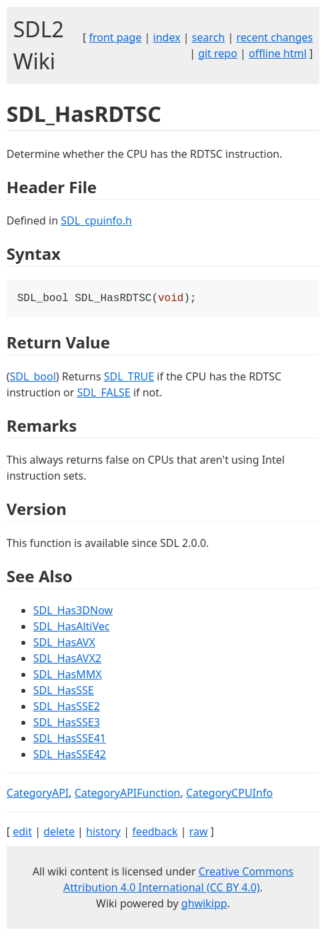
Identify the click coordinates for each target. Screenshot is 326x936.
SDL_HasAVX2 (67, 659)
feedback (154, 832)
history (103, 832)
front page (115, 37)
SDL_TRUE (129, 377)
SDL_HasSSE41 (69, 739)
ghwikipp (204, 904)
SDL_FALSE (103, 393)
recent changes (274, 37)
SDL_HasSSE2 (66, 707)
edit (22, 832)
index (167, 37)
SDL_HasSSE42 (69, 755)
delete (59, 832)
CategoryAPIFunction (128, 794)
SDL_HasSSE (63, 691)
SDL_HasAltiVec (71, 627)
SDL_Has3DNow (73, 611)
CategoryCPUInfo (229, 794)
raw (198, 832)
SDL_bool (33, 377)
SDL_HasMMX (67, 675)
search (208, 37)
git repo (217, 53)
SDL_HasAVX (64, 643)
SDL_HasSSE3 (66, 723)
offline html (278, 53)
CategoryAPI (38, 794)
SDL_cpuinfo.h (96, 220)
